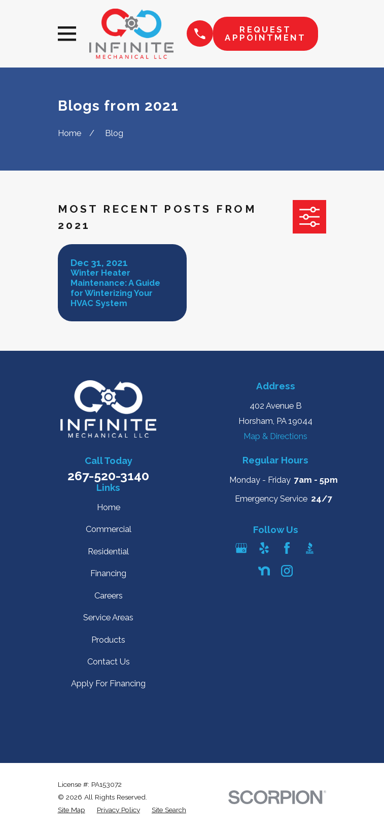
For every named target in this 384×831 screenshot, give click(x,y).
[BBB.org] (310, 548)
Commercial (108, 529)
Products (108, 640)
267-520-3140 (108, 476)
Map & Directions (275, 436)
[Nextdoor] (264, 571)
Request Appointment (265, 33)
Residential (108, 551)
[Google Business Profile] (241, 548)
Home (108, 507)
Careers (108, 595)
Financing (108, 573)
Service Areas (108, 617)
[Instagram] (287, 571)
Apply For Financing (108, 683)
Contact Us (108, 661)
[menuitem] (71, 810)
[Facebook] (287, 548)
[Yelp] (264, 548)
